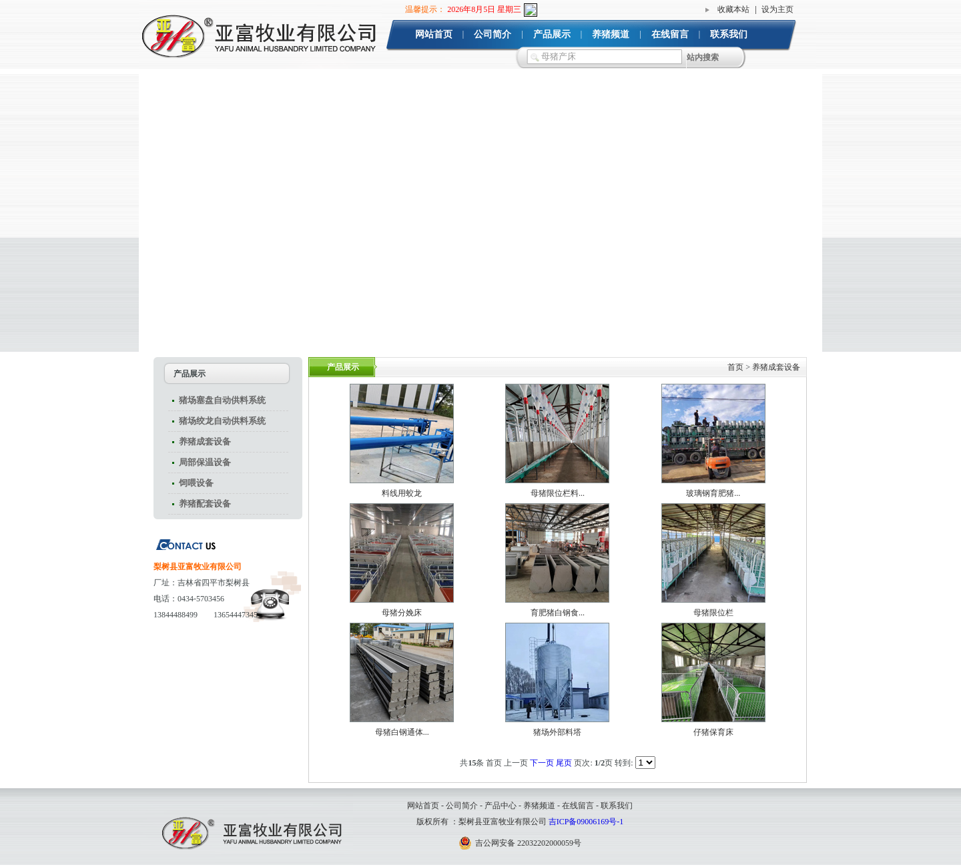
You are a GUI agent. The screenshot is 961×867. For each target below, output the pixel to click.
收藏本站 (733, 9)
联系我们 (728, 34)
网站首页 (433, 34)
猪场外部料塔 (557, 732)
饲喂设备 (196, 483)
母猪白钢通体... (402, 732)
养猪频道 (610, 34)
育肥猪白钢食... (558, 612)
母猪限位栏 (713, 612)
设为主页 (777, 9)
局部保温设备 (205, 462)
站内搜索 (703, 57)
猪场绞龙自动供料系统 (222, 421)
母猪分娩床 (402, 612)
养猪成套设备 (205, 442)
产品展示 (552, 34)
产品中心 (501, 805)
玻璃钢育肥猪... (713, 493)
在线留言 (670, 34)
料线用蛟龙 (402, 493)
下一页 (543, 763)
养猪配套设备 (205, 504)
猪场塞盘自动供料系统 (222, 400)
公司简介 (492, 34)
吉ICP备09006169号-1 (586, 821)
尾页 (565, 763)
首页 (735, 367)
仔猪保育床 (713, 732)
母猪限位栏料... (558, 493)
